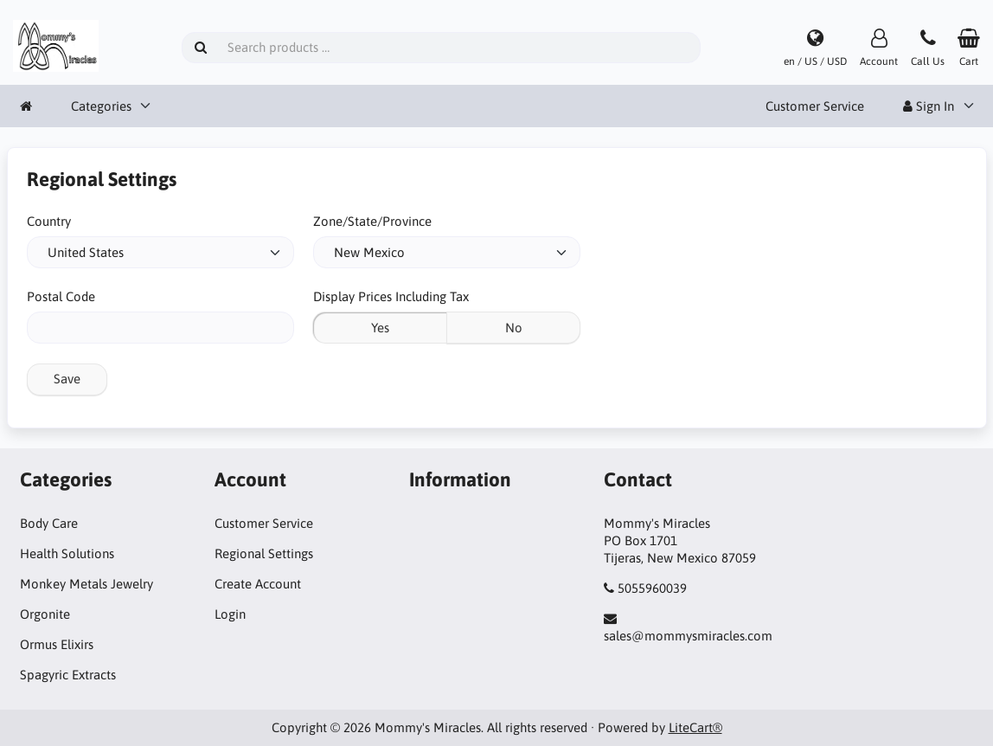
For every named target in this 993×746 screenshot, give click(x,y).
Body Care (49, 523)
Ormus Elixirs (56, 644)
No (513, 327)
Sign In (928, 106)
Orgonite (45, 614)
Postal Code (61, 296)
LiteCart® (695, 727)
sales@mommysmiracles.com (688, 635)
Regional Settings (264, 553)
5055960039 (652, 588)
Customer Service (815, 106)
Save (67, 378)
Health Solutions (67, 553)
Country (49, 221)
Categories (101, 106)
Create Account (258, 583)
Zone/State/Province (372, 221)
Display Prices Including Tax (391, 296)
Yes (380, 327)
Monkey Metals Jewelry (86, 583)
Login (230, 614)
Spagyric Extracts (68, 674)
